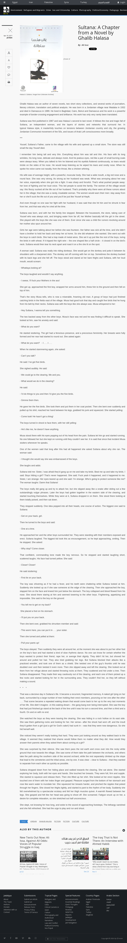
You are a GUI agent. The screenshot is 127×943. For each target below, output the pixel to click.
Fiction (57, 821)
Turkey (83, 2)
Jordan (33, 821)
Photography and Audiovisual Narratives (51, 918)
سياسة (108, 899)
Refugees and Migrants (34, 10)
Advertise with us (10, 909)
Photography (85, 10)
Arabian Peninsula (93, 899)
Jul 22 (22, 872)
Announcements (71, 899)
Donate (7, 907)
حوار (107, 910)
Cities (48, 10)
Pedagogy (114, 10)
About (6, 899)
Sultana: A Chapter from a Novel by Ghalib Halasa (99, 32)
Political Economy (100, 10)
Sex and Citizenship (61, 10)
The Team (8, 902)
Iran (31, 2)
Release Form (29, 907)
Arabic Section (112, 895)
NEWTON (69, 912)
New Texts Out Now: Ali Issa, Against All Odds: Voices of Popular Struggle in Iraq (34, 842)
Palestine (48, 2)
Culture (74, 10)
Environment (16, 10)
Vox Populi (49, 928)
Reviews (68, 909)
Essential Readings (72, 902)
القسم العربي (103, 2)
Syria (66, 2)
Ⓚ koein (120, 938)
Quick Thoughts (71, 904)
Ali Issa (85, 45)
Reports (68, 915)
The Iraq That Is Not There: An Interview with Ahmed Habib (107, 841)
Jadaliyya (6, 9)
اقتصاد (108, 902)
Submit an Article (30, 899)
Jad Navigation (71, 923)
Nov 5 (94, 872)
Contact (7, 912)
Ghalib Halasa (45, 821)
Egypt (15, 2)
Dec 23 (86, 871)
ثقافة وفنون (110, 905)
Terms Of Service (31, 912)
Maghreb (89, 915)
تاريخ (108, 908)
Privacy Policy (29, 910)
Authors (7, 904)
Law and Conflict (51, 923)
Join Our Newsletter (56, 939)
